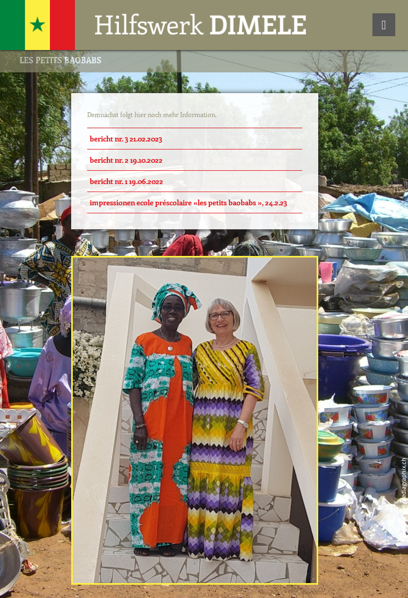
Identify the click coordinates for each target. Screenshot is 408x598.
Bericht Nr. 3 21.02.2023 (126, 139)
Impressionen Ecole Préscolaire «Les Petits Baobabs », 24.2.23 (188, 202)
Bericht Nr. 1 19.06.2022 (126, 181)
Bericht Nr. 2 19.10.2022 (126, 160)
